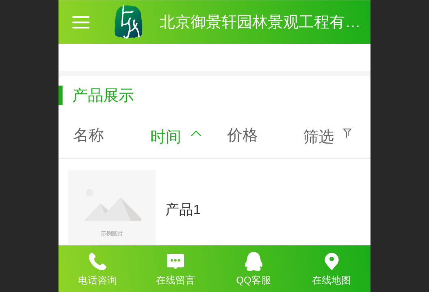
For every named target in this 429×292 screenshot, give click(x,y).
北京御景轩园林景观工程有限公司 (275, 21)
